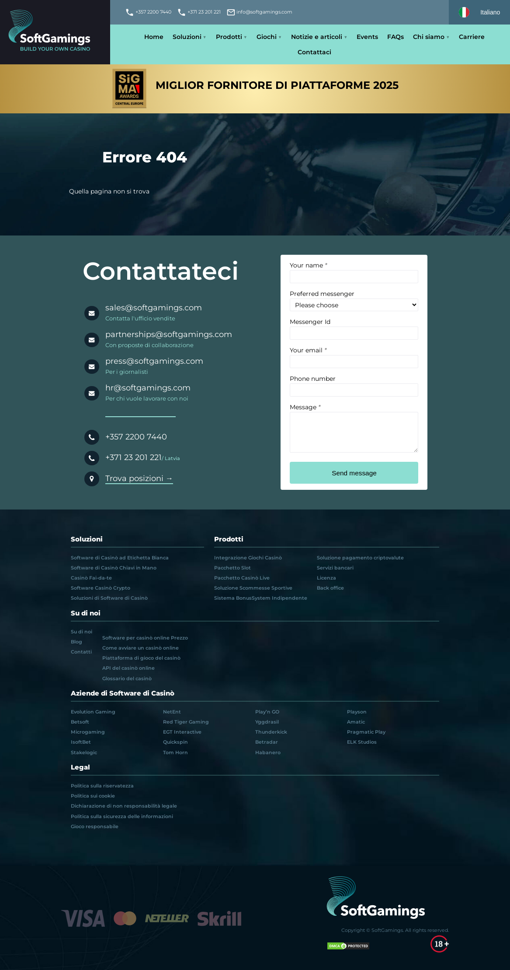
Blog (76, 642)
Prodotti (229, 37)
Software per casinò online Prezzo (145, 638)
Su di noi (81, 632)
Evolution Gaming (93, 712)
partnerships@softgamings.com (168, 334)
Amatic (356, 722)
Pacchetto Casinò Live (242, 578)
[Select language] (479, 12)
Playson (357, 712)
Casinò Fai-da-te (91, 578)
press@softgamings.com (154, 361)
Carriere (472, 37)
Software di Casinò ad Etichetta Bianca (120, 558)
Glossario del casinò (127, 678)
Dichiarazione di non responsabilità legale (124, 806)
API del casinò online (128, 668)
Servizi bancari (335, 568)
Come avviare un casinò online (140, 648)
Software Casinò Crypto (100, 588)
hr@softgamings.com (148, 387)
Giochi (267, 37)
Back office (330, 588)
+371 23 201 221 (133, 457)
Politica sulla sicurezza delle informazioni (122, 816)
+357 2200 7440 (136, 436)
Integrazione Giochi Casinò (248, 558)
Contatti (81, 652)
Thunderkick (271, 732)
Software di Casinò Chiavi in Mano (113, 568)
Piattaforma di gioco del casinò (141, 658)
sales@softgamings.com (153, 307)
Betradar (266, 742)
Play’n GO (267, 712)
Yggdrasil (267, 722)
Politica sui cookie (93, 796)
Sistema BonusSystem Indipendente (260, 598)
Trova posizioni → (139, 478)
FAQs (395, 37)
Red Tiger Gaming (186, 722)
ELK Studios (362, 742)
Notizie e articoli (316, 37)
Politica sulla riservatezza (102, 786)
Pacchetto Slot (232, 568)
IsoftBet (81, 742)
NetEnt (172, 712)
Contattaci (314, 52)
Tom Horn (175, 752)
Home (153, 37)
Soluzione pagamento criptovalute (360, 558)
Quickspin (175, 742)
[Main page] (55, 32)
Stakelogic (84, 752)
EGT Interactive (182, 732)
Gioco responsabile (94, 826)
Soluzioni (187, 37)
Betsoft (80, 722)
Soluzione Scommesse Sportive (253, 588)
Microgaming (88, 732)
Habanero (268, 752)
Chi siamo (428, 37)
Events (367, 37)
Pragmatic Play (366, 732)
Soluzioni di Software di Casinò (109, 598)
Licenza (326, 578)
